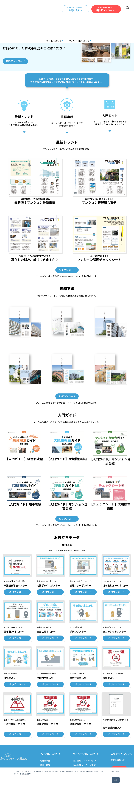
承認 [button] (115, 780)
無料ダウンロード (15, 61)
